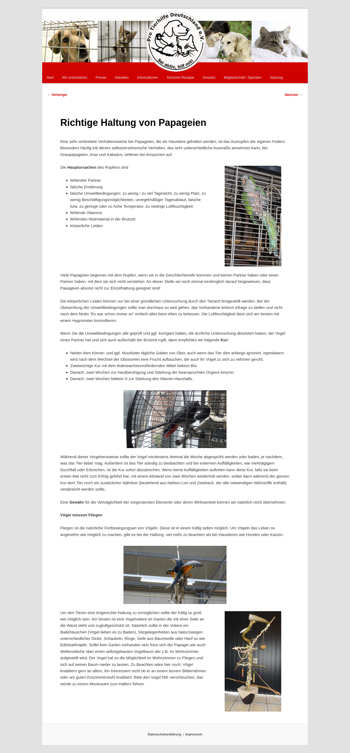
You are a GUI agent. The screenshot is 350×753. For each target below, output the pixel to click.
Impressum (193, 734)
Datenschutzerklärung (164, 734)
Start (50, 77)
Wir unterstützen (74, 77)
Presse (101, 77)
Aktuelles (122, 77)
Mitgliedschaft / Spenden (243, 77)
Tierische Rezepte (180, 77)
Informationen (147, 77)
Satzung (276, 77)
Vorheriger (57, 95)
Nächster (293, 95)
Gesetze (209, 77)
